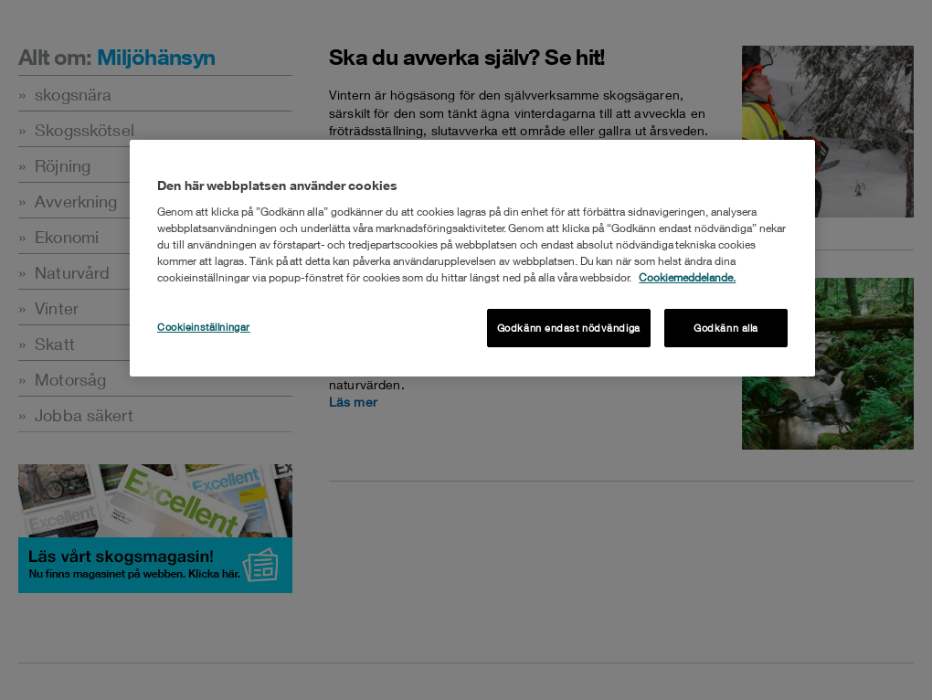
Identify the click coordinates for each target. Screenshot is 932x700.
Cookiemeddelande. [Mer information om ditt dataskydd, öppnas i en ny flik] (687, 277)
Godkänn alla (726, 328)
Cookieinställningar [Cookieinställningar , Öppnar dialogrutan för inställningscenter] (203, 327)
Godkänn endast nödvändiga (569, 328)
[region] (472, 258)
